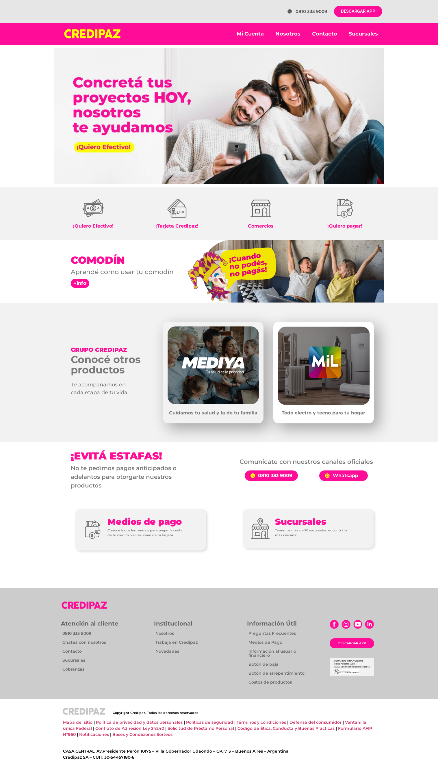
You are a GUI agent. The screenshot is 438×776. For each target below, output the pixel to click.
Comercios (261, 226)
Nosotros (287, 34)
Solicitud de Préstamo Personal (201, 728)
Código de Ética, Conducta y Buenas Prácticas (286, 728)
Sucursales (363, 34)
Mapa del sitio (77, 722)
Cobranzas (73, 669)
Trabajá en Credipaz (176, 642)
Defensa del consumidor (316, 722)
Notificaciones (94, 734)
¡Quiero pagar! (344, 226)
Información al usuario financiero (272, 653)
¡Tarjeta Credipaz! (176, 226)
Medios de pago (144, 521)
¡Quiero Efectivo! (93, 226)
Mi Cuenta (250, 34)
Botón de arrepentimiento (276, 673)
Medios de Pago (265, 642)
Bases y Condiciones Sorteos (142, 734)
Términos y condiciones (261, 722)
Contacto (324, 34)
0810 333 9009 (76, 633)
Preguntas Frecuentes (272, 633)
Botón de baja (263, 664)
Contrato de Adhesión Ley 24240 (130, 728)
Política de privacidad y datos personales (140, 722)
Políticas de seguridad (209, 722)
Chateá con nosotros (84, 642)
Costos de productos (270, 682)
